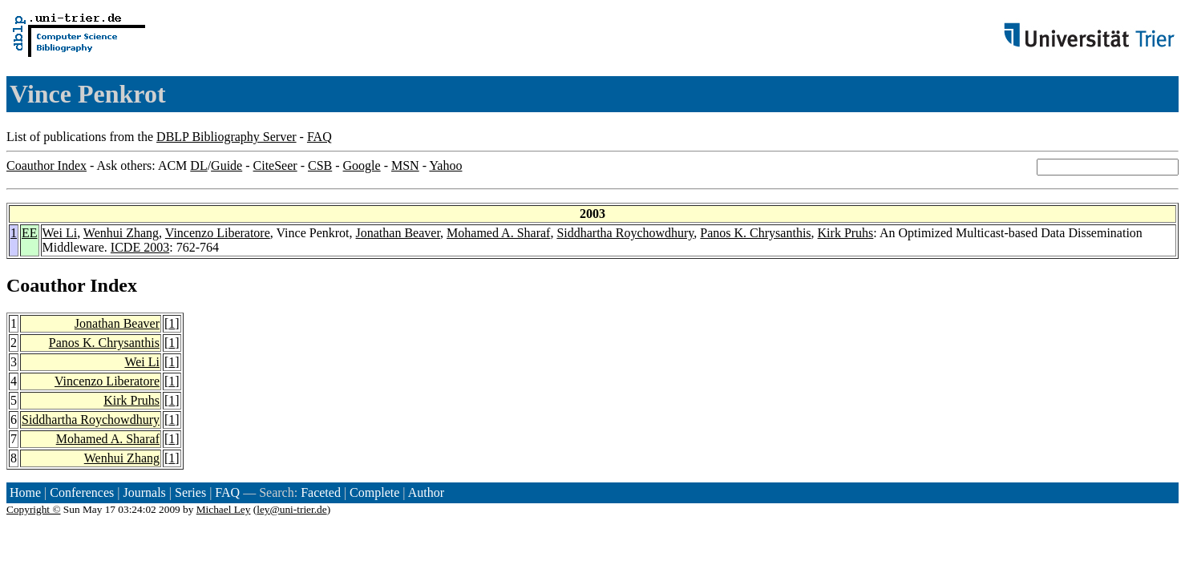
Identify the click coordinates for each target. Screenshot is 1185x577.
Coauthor (45, 285)
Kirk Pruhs (846, 233)
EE (30, 233)
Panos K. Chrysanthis (755, 233)
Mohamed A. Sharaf (498, 233)
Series (190, 492)
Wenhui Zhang (121, 233)
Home (25, 492)
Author (426, 492)
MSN (405, 165)
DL (198, 165)
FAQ (319, 136)
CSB (320, 165)
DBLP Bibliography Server (226, 136)
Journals (144, 492)
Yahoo (445, 165)
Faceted (321, 492)
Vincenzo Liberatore (217, 233)
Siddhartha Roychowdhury (625, 233)
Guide (226, 165)
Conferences (82, 492)
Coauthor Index (46, 165)
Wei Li (60, 233)
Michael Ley (223, 509)
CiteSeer (275, 165)
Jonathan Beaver (398, 233)
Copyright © (33, 509)
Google (362, 165)
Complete (374, 492)
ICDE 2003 (140, 247)
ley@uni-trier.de (291, 509)
